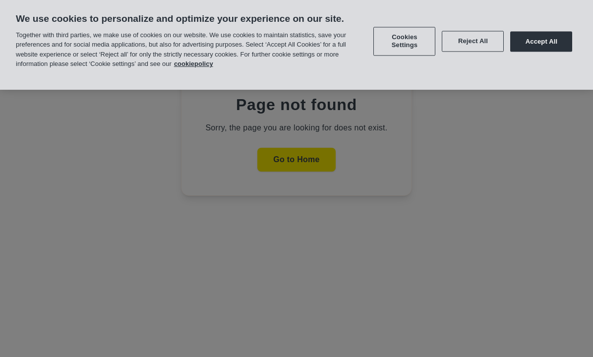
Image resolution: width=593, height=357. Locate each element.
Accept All (541, 40)
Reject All (473, 40)
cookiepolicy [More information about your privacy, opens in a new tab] (193, 62)
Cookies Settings (404, 40)
